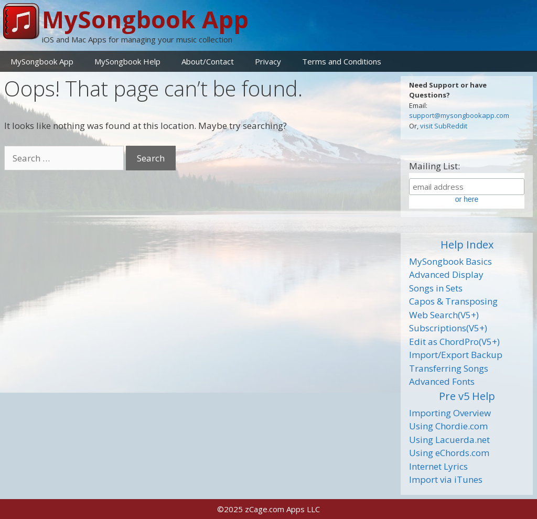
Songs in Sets (436, 288)
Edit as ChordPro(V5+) (454, 342)
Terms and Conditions (341, 61)
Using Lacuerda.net (449, 440)
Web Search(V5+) (444, 315)
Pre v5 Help (467, 396)
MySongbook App (145, 19)
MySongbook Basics (450, 261)
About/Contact (207, 61)
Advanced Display (446, 274)
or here (466, 199)
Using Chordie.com (448, 426)
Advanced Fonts (442, 381)
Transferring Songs (448, 368)
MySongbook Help (127, 61)
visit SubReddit (443, 126)
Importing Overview (450, 413)
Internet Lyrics (438, 466)
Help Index (467, 244)
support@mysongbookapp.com (459, 115)
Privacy (268, 61)
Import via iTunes (445, 479)
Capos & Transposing (453, 301)
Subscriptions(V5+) (448, 328)
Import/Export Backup (455, 355)
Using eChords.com (449, 453)
